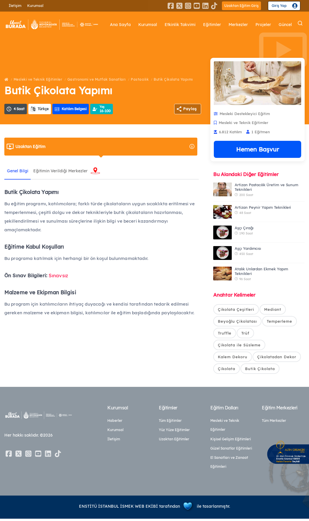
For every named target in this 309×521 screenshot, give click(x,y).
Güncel (285, 24)
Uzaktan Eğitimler (174, 441)
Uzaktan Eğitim (105, 146)
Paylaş (190, 108)
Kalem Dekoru (232, 358)
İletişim (15, 5)
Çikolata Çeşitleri (236, 309)
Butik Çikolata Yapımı (173, 79)
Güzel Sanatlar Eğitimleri (231, 450)
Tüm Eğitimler (170, 423)
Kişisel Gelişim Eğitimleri (230, 441)
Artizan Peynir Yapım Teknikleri (263, 207)
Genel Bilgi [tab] (18, 170)
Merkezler (241, 24)
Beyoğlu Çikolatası (237, 321)
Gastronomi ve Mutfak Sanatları (96, 79)
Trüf (245, 333)
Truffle (224, 333)
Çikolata (226, 370)
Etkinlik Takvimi (187, 24)
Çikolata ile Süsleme (239, 346)
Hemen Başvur (257, 149)
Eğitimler (217, 24)
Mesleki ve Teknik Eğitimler (38, 79)
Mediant (272, 309)
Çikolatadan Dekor (276, 358)
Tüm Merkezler (274, 423)
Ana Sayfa (130, 24)
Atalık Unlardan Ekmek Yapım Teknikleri (261, 271)
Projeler (265, 24)
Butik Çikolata (260, 370)
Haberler (114, 423)
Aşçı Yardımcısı (248, 248)
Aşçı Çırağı (244, 228)
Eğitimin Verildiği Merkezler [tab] (61, 170)
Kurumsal (35, 5)
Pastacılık (140, 79)
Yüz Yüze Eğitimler (174, 432)
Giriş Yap (279, 5)
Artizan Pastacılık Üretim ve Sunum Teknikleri (266, 187)
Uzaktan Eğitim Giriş (241, 5)
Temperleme (279, 321)
